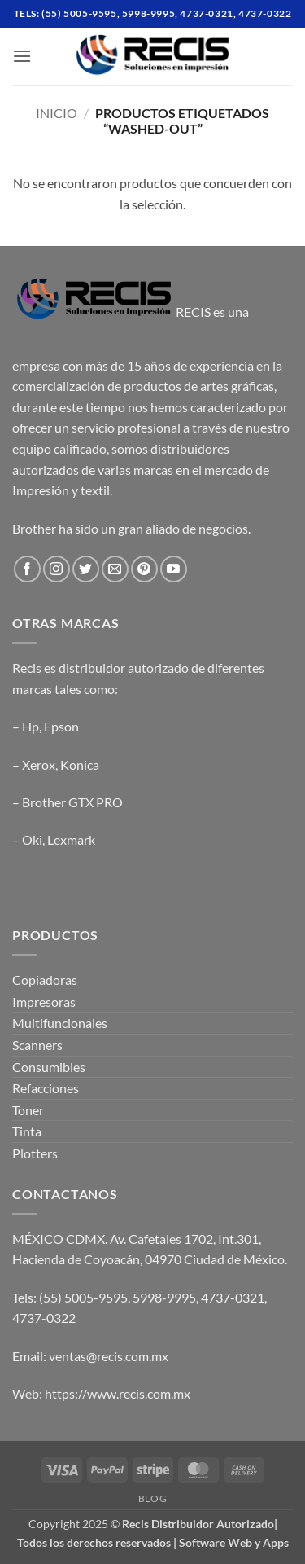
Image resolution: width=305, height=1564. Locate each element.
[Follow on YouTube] (173, 569)
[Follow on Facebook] (27, 569)
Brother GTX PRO (72, 802)
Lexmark (71, 839)
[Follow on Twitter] (85, 569)
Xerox (38, 764)
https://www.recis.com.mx (117, 1393)
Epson (61, 726)
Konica (79, 764)
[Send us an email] (115, 569)
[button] (22, 56)
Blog (152, 1498)
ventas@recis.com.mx (108, 1356)
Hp (30, 726)
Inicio (56, 113)
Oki (32, 839)
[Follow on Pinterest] (144, 569)
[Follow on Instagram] (56, 569)
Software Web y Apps (234, 1542)
